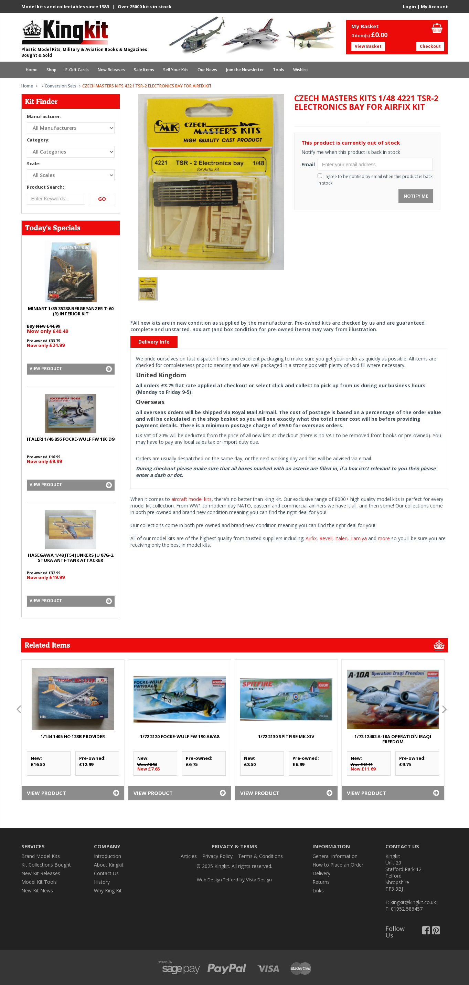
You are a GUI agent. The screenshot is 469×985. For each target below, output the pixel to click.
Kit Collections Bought (46, 864)
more (384, 538)
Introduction (107, 856)
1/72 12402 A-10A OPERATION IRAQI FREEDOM (392, 739)
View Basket (368, 46)
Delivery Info (154, 341)
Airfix (311, 538)
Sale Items (144, 70)
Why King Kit (108, 890)
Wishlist (300, 70)
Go (102, 198)
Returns (321, 882)
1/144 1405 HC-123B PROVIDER (73, 736)
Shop (51, 70)
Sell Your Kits (176, 70)
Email (306, 164)
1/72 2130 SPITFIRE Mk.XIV (286, 736)
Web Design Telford (217, 880)
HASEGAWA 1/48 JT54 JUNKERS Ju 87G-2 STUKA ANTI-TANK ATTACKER (70, 557)
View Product (71, 369)
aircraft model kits (191, 499)
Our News (207, 70)
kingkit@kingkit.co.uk (413, 902)
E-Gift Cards (77, 70)
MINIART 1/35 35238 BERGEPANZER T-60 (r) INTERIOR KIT (71, 311)
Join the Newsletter (245, 70)
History (102, 882)
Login (409, 6)
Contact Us (106, 873)
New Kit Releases (40, 873)
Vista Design (259, 880)
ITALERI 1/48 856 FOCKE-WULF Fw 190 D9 (70, 439)
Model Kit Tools (39, 882)
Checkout (430, 46)
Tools (278, 70)
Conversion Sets (60, 86)
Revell (325, 538)
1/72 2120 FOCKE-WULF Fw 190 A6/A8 (179, 736)
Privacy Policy (217, 856)
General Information (335, 856)
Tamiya (358, 538)
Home (32, 70)
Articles (189, 856)
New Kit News (37, 890)
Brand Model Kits (40, 856)
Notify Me (416, 196)
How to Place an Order (337, 864)
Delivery (321, 873)
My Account (434, 6)
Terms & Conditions (260, 856)
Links (318, 890)
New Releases (111, 70)
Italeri (341, 538)
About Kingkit (109, 864)
